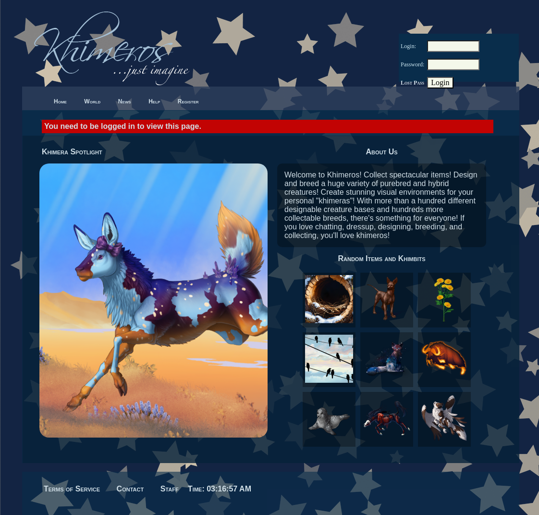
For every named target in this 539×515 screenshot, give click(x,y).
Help (154, 101)
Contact (130, 489)
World (92, 101)
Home (60, 101)
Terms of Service (72, 489)
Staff (169, 489)
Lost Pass (412, 82)
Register (188, 101)
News (124, 101)
